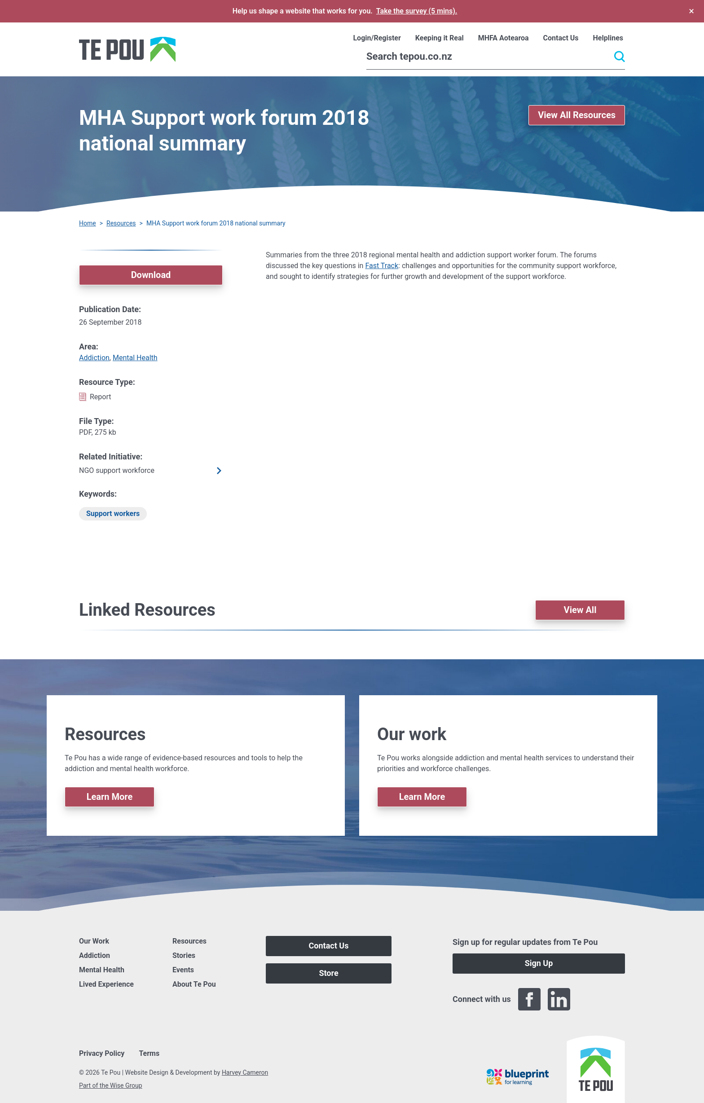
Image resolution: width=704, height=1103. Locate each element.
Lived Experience (106, 984)
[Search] (495, 57)
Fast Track (381, 265)
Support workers (113, 513)
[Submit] (619, 57)
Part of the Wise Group (110, 1085)
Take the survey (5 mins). (417, 11)
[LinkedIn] (559, 999)
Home (87, 223)
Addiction (94, 357)
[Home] (127, 49)
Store (328, 973)
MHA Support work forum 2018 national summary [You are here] (216, 223)
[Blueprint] (518, 1077)
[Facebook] (529, 999)
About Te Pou (194, 984)
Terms (149, 1053)
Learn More (110, 796)
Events (183, 970)
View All (580, 609)
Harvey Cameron (245, 1072)
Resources (121, 223)
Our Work (94, 941)
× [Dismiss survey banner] (691, 11)
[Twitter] (588, 999)
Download (151, 274)
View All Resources (577, 115)
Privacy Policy (101, 1053)
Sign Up (539, 963)
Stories (183, 955)
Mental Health (135, 357)
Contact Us (329, 945)
